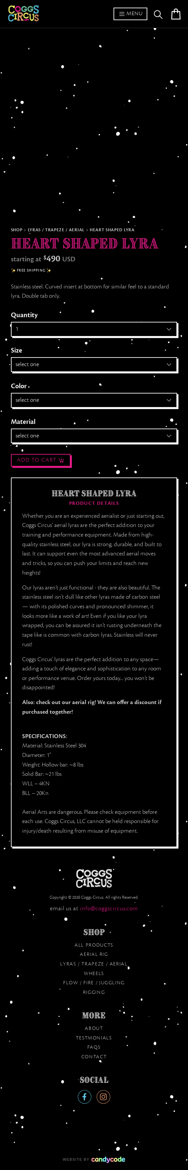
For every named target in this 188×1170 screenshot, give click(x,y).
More (94, 1015)
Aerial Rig (94, 954)
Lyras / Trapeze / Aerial (56, 230)
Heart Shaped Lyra (112, 230)
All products (94, 945)
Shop (17, 230)
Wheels (94, 973)
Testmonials (94, 1037)
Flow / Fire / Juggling (94, 982)
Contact (94, 1056)
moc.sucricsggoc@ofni (109, 908)
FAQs (94, 1047)
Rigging (94, 992)
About (94, 1028)
